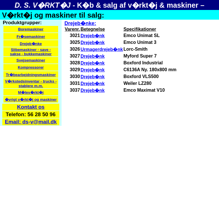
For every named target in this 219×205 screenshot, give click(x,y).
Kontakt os (30, 107)
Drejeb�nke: (80, 23)
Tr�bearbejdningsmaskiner (31, 75)
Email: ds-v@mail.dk (31, 122)
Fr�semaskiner (31, 36)
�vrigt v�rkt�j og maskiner (31, 99)
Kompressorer (31, 67)
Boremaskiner (31, 29)
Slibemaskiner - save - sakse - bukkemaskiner (31, 52)
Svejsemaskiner (31, 60)
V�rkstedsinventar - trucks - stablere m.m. (30, 83)
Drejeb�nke (31, 44)
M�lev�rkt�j (30, 92)
